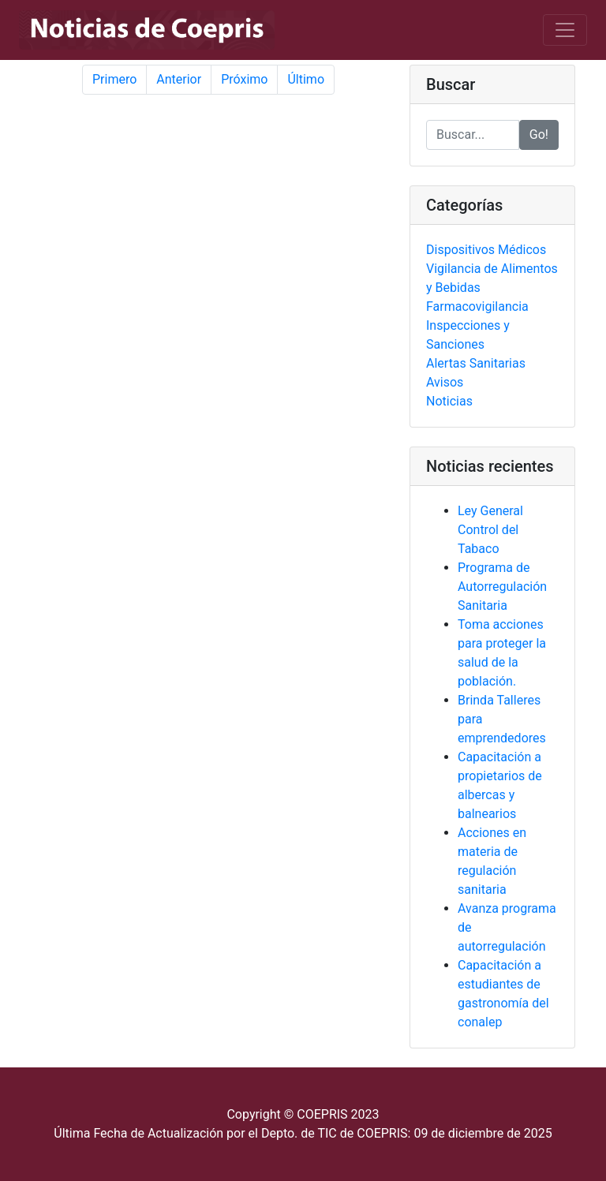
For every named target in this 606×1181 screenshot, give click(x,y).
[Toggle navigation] (565, 30)
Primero (114, 79)
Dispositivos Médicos (486, 249)
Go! (538, 134)
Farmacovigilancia (477, 306)
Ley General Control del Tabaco (490, 529)
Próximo (244, 79)
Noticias (449, 401)
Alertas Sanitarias (476, 363)
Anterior (178, 79)
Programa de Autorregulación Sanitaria (502, 586)
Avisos (444, 382)
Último (305, 79)
